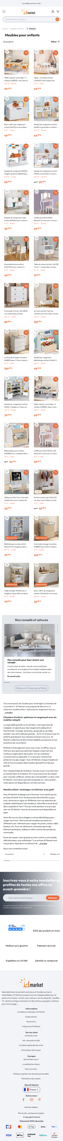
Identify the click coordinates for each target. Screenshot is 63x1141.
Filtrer (55, 42)
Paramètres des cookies (31, 1078)
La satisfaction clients (31, 1064)
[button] (53, 11)
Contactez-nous (31, 1036)
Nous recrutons (31, 1069)
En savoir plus (13, 676)
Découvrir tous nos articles (31, 688)
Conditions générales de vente (31, 1045)
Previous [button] (52, 863)
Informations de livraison (31, 1050)
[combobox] (31, 19)
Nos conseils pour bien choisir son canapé (25, 661)
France (31, 1089)
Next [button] (58, 863)
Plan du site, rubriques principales (31, 1113)
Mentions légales (31, 1107)
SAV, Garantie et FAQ (31, 1040)
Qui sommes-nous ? (31, 1059)
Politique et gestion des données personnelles (31, 1074)
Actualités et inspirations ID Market (31, 1012)
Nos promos (31, 1021)
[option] (31, 3)
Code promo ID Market (31, 1026)
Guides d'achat (31, 1017)
